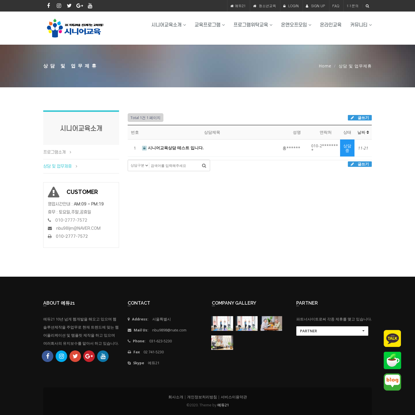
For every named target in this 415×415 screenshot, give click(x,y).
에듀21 (240, 5)
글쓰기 (360, 117)
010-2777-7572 (71, 220)
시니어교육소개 (168, 25)
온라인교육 (331, 25)
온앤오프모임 (296, 25)
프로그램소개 (54, 152)
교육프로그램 (210, 25)
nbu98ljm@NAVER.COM (78, 228)
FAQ (335, 5)
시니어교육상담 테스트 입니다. (173, 147)
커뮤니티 (361, 25)
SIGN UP (315, 5)
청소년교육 (267, 5)
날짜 (363, 132)
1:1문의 (352, 5)
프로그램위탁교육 (252, 25)
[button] (332, 331)
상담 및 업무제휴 (57, 166)
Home (325, 66)
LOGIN (291, 5)
